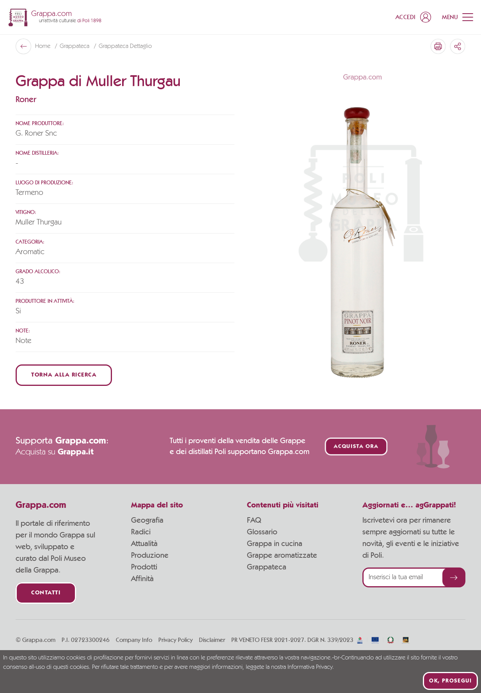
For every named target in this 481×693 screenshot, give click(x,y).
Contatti (45, 593)
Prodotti (144, 567)
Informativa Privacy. (311, 667)
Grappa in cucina (274, 544)
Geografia (147, 520)
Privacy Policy (175, 640)
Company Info (134, 640)
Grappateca (75, 46)
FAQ (254, 520)
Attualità (144, 544)
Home (43, 46)
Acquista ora (356, 446)
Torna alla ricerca (63, 375)
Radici (141, 532)
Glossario (262, 532)
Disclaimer (212, 640)
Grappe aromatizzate (282, 555)
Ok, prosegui (450, 681)
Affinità (142, 579)
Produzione (150, 555)
